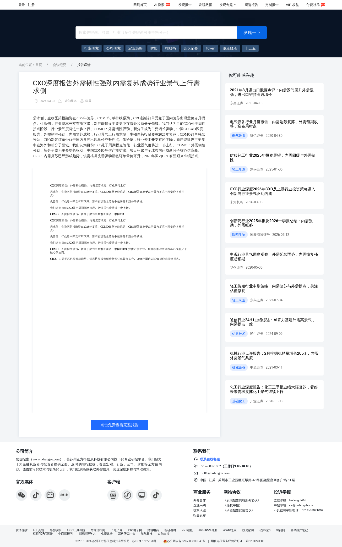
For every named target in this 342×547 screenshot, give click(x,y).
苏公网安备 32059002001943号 (184, 541)
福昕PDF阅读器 (43, 533)
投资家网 (248, 530)
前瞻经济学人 (87, 533)
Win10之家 (230, 530)
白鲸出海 (163, 533)
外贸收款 (55, 530)
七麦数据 (107, 533)
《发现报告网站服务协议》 (242, 500)
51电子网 (116, 530)
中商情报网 (65, 533)
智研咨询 (170, 530)
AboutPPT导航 (207, 530)
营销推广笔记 (299, 530)
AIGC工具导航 (76, 530)
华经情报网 (98, 530)
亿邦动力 (265, 530)
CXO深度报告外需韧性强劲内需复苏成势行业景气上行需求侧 (116, 87)
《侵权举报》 (232, 505)
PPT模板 (187, 530)
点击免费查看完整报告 (119, 425)
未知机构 (71, 101)
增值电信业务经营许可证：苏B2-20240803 (237, 541)
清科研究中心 (126, 533)
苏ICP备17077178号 (144, 541)
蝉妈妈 (280, 530)
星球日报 (146, 533)
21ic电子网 (135, 530)
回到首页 (140, 5)
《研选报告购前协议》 (239, 510)
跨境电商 (153, 530)
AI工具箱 (38, 530)
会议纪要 (59, 65)
